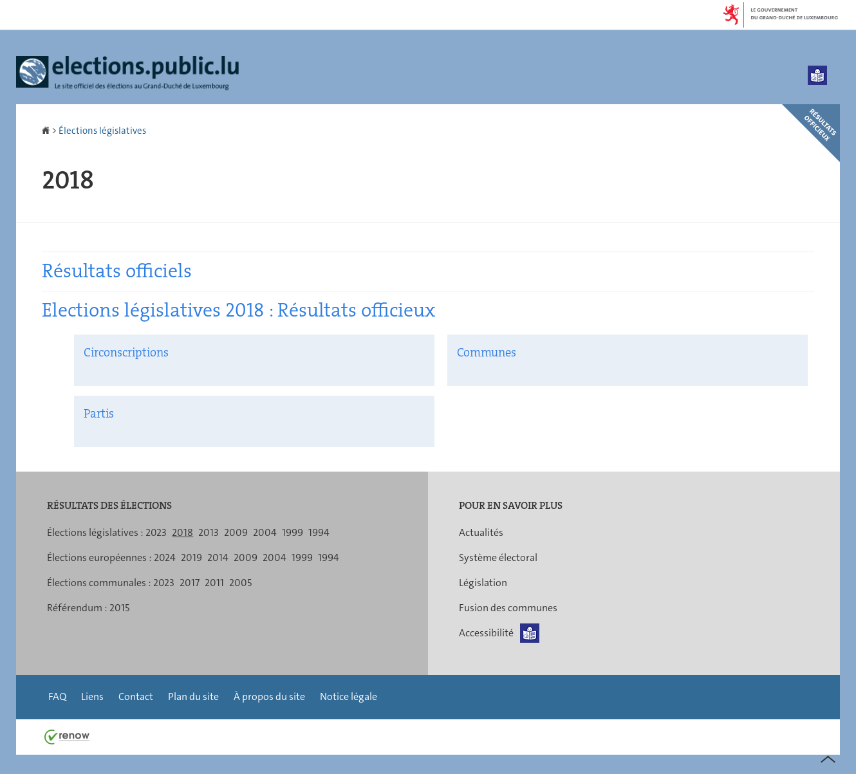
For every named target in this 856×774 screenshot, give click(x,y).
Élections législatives (102, 130)
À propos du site (269, 696)
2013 (208, 532)
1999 (292, 532)
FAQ (57, 696)
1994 (319, 532)
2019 (191, 557)
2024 (165, 557)
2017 (190, 582)
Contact (135, 696)
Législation (483, 582)
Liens (92, 696)
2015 (119, 607)
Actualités (481, 532)
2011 (214, 582)
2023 (156, 532)
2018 (182, 532)
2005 (240, 582)
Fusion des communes (508, 607)
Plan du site (193, 696)
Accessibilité (486, 633)
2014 (217, 557)
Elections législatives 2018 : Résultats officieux (238, 310)
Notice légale (348, 696)
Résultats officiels (117, 271)
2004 (265, 532)
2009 (236, 532)
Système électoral (498, 557)
